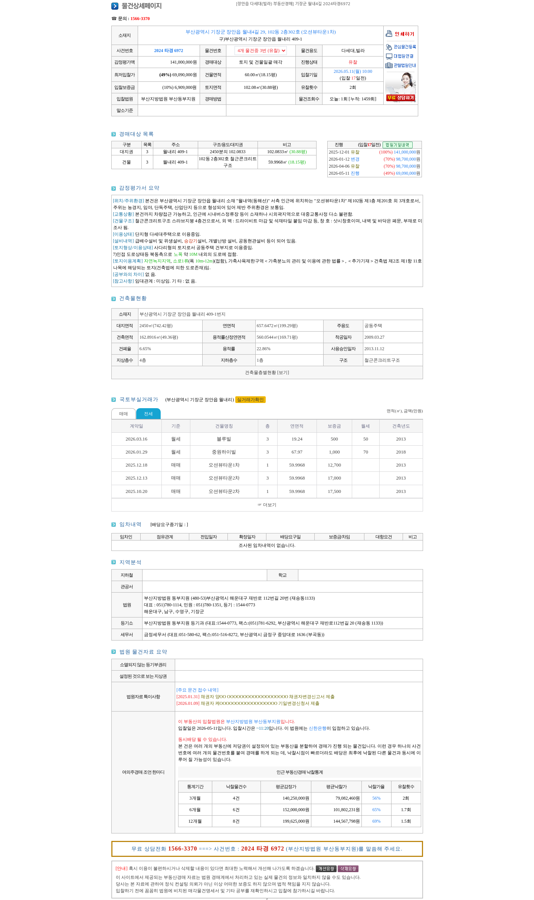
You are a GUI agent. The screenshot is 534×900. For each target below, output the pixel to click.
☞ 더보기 (267, 504)
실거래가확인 (250, 399)
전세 (148, 413)
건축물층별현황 (267, 372)
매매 (123, 413)
